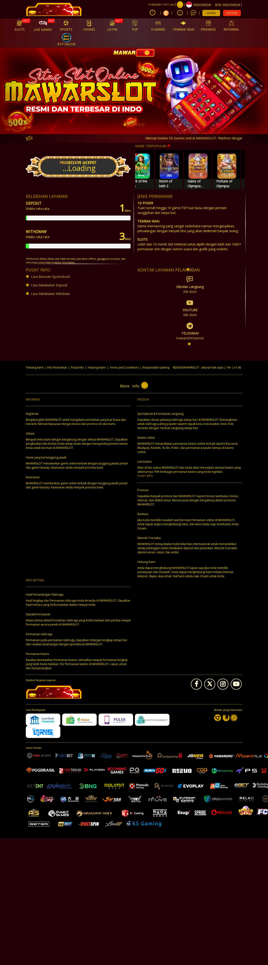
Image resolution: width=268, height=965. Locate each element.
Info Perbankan (57, 367)
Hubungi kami (97, 367)
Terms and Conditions (124, 367)
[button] (20, 91)
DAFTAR (232, 13)
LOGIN (211, 13)
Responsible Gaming (156, 367)
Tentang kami (34, 367)
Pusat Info (77, 367)
